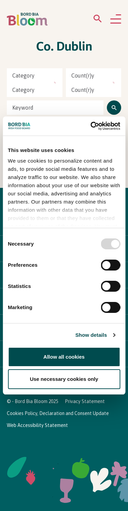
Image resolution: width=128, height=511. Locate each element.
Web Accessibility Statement (37, 425)
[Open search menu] (98, 20)
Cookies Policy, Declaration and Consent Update (58, 413)
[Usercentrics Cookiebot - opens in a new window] (91, 126)
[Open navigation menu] (115, 19)
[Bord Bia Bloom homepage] (27, 19)
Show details (91, 335)
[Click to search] (114, 107)
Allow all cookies (64, 357)
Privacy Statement (85, 401)
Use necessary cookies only (64, 379)
